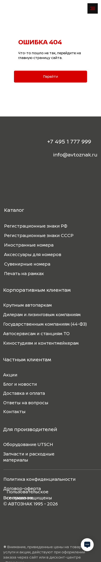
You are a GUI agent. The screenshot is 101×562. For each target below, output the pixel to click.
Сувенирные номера (27, 264)
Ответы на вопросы (25, 403)
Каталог (14, 209)
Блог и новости (20, 384)
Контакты (14, 411)
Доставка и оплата (24, 393)
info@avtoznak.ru (75, 154)
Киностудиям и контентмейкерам (41, 343)
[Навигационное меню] (92, 8)
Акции (10, 375)
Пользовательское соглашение (27, 495)
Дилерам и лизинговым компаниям (42, 314)
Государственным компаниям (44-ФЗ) (45, 324)
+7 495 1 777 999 (69, 141)
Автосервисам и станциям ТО (36, 333)
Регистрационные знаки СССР (38, 235)
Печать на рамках (24, 273)
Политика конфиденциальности (39, 479)
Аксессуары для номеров (32, 254)
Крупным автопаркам (27, 305)
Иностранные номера (29, 245)
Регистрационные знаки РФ (35, 226)
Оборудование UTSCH (28, 444)
